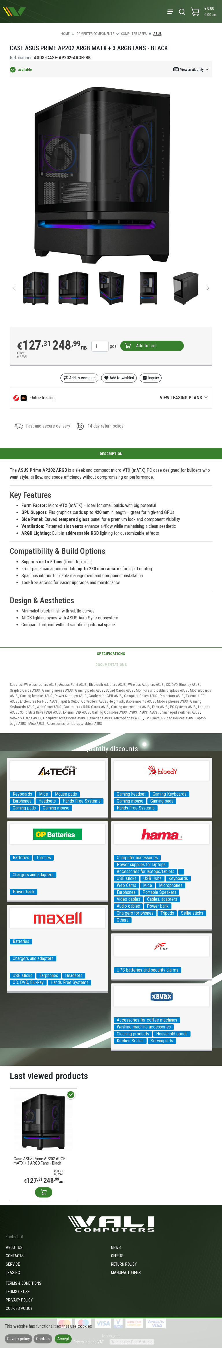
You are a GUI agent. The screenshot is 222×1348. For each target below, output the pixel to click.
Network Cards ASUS (25, 718)
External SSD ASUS (76, 712)
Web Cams (126, 885)
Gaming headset (131, 794)
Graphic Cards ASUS (25, 690)
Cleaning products (133, 1034)
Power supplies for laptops (141, 864)
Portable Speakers (159, 892)
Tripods (167, 913)
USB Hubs (152, 878)
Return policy (124, 1264)
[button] (191, 69)
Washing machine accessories (144, 1027)
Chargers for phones (135, 913)
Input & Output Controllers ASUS (83, 701)
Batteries (21, 857)
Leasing (13, 1272)
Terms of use (18, 1291)
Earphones (22, 801)
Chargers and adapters (33, 874)
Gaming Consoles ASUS (109, 712)
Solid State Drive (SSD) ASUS (40, 712)
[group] (111, 175)
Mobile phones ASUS (172, 701)
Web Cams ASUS (49, 707)
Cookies (43, 1338)
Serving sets (162, 1041)
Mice (43, 794)
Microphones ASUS (128, 718)
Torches (43, 857)
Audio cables (128, 906)
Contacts (15, 1256)
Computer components (95, 34)
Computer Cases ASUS (140, 696)
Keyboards (22, 794)
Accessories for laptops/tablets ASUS (74, 723)
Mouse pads (66, 794)
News (116, 1247)
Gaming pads (24, 808)
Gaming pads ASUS (89, 690)
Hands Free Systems (82, 801)
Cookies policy (19, 1308)
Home (65, 34)
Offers (117, 1256)
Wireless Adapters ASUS (145, 684)
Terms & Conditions (23, 1283)
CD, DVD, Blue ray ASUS (182, 684)
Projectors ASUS (171, 696)
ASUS (157, 34)
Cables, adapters (162, 899)
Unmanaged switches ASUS (179, 712)
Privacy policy (19, 1300)
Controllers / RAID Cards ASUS (86, 707)
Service (13, 1264)
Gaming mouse (56, 808)
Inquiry (150, 378)
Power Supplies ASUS (70, 696)
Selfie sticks (192, 913)
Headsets (47, 801)
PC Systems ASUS (182, 707)
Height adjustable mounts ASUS (131, 701)
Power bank (23, 891)
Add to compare (79, 378)
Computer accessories (137, 857)
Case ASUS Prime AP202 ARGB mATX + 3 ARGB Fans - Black (40, 1161)
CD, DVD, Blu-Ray (28, 982)
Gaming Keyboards (169, 794)
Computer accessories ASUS (64, 718)
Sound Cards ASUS (119, 690)
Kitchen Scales (130, 1041)
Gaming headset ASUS (36, 696)
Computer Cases (134, 34)
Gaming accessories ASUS (130, 707)
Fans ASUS (159, 707)
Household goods (172, 1034)
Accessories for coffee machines (147, 1020)
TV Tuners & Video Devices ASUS (169, 718)
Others (123, 920)
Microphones (170, 885)
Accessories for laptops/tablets (145, 871)
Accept (63, 1338)
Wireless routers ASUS (40, 684)
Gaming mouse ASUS (57, 690)
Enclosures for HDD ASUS (38, 701)
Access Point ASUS (72, 684)
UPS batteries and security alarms (147, 970)
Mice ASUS (36, 723)
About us (14, 1247)
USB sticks (126, 878)
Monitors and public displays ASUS (161, 690)
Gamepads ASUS (99, 718)
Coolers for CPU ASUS (105, 696)
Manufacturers (126, 1272)
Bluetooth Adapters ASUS (107, 684)
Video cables (128, 899)
